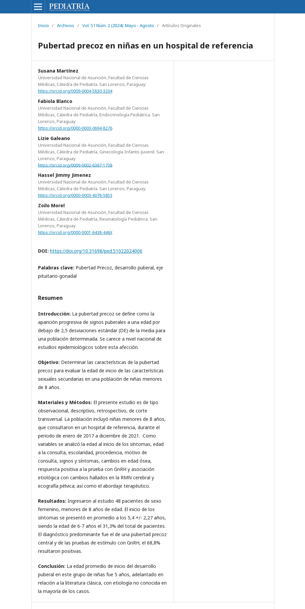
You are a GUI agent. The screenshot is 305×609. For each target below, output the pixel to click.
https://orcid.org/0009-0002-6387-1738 (75, 165)
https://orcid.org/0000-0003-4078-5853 (75, 195)
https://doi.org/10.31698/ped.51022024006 (96, 251)
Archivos (65, 25)
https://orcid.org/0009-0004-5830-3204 (75, 91)
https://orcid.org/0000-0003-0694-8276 (75, 128)
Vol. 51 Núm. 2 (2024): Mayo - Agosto (118, 25)
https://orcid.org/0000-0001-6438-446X (75, 232)
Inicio (43, 25)
